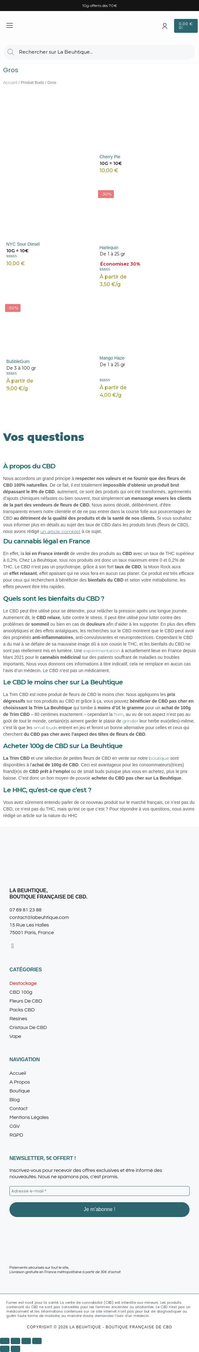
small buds (45, 727)
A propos (19, 1082)
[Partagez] (26, 1341)
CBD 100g (20, 992)
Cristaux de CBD (28, 1027)
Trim (118, 714)
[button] (99, 1001)
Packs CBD (22, 1009)
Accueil (10, 82)
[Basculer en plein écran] (15, 1341)
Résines (21, 1018)
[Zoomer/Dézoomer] (4, 1341)
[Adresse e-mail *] (99, 1191)
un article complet (60, 531)
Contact (18, 1108)
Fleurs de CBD (29, 1001)
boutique (159, 758)
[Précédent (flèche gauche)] (4, 1349)
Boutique (19, 1090)
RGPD (16, 1135)
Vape (15, 1036)
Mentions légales (29, 1117)
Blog (14, 1099)
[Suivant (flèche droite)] (15, 1349)
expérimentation (101, 650)
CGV (14, 1126)
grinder (130, 721)
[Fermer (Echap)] (37, 1341)
